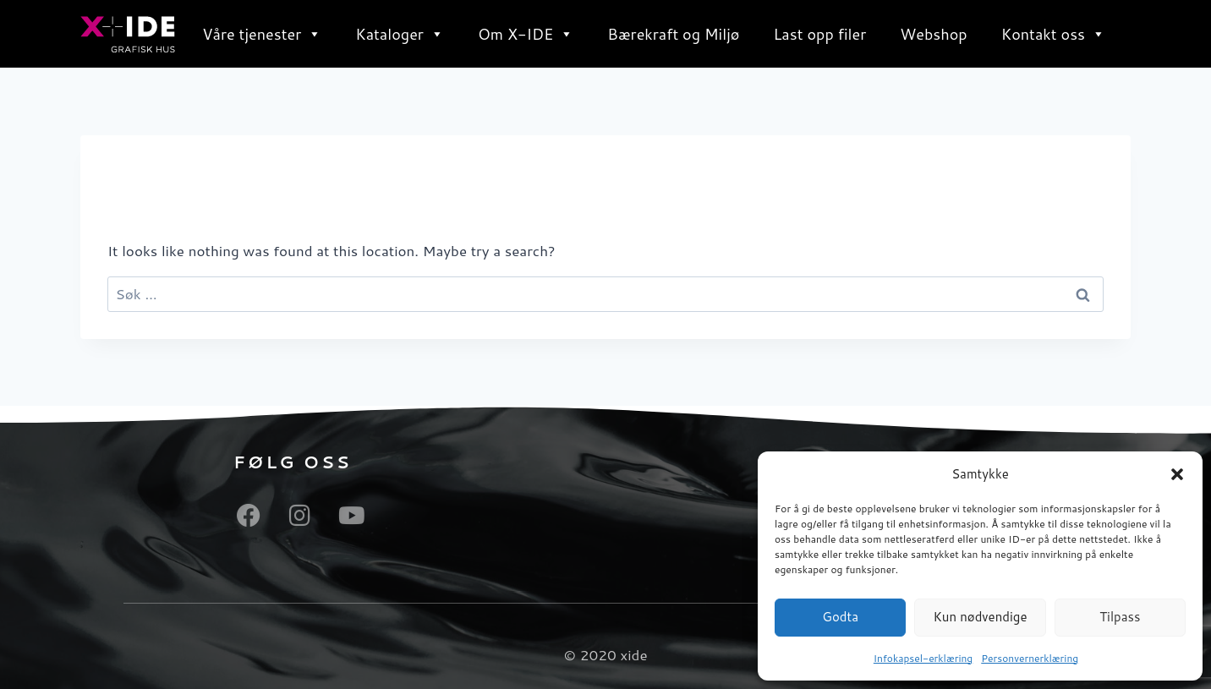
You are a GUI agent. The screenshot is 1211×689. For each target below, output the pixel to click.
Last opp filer (819, 34)
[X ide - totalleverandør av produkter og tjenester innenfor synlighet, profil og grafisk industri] (127, 34)
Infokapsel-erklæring (923, 658)
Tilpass (1119, 617)
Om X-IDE (525, 34)
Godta (840, 617)
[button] (1177, 474)
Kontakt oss (1053, 34)
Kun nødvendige (980, 617)
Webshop (933, 34)
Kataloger (399, 34)
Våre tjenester (261, 34)
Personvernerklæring (1029, 658)
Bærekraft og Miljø (673, 34)
